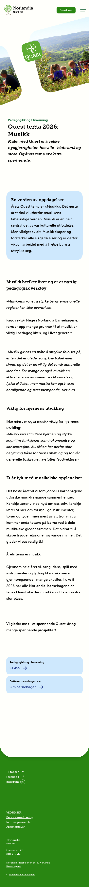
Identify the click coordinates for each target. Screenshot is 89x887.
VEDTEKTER (14, 812)
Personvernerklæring (19, 817)
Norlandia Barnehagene (22, 874)
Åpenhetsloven (15, 827)
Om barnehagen (26, 687)
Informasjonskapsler (19, 822)
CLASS (18, 668)
